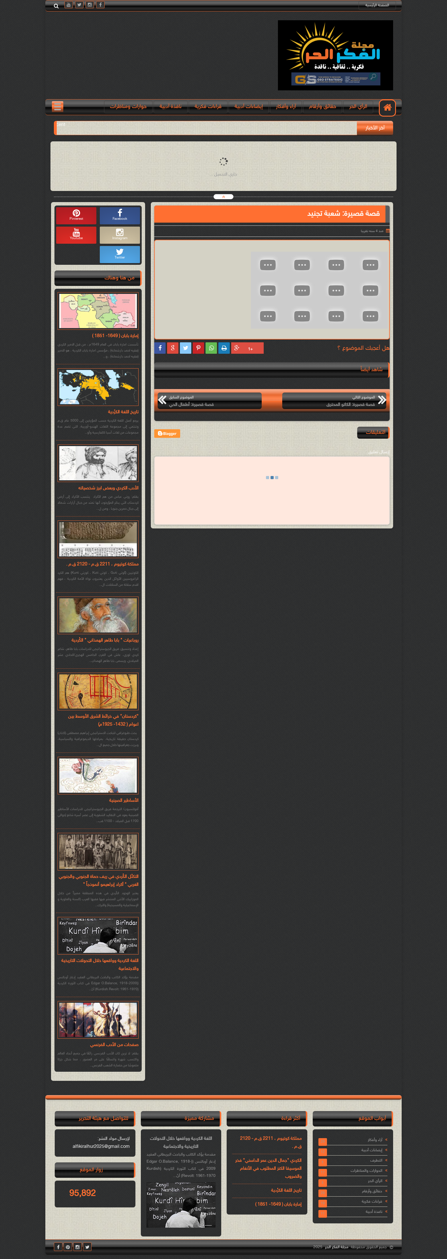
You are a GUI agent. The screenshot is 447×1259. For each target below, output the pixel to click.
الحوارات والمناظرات (366, 1170)
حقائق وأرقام (322, 106)
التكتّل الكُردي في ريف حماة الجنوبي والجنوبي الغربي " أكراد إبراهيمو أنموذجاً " (99, 881)
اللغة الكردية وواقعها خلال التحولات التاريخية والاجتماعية (100, 965)
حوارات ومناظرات (128, 106)
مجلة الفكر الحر (336, 1247)
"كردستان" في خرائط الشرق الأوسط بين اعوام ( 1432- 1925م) (103, 720)
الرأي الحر (358, 106)
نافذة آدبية (171, 106)
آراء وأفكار (286, 106)
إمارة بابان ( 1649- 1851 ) (115, 336)
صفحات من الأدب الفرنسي (114, 1045)
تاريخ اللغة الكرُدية (123, 412)
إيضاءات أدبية (249, 106)
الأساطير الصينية (124, 801)
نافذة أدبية (374, 1211)
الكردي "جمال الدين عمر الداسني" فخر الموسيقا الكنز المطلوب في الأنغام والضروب (268, 1168)
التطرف (376, 1160)
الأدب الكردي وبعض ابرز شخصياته (108, 488)
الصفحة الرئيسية (377, 5)
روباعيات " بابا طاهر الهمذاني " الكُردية (105, 640)
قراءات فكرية (208, 106)
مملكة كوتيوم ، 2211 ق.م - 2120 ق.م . (102, 564)
